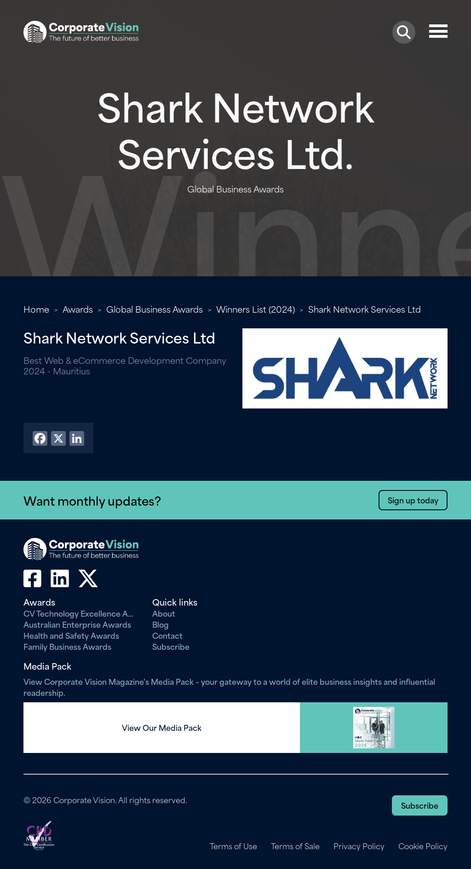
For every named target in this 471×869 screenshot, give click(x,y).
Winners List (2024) (255, 308)
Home (36, 308)
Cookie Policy (423, 846)
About (163, 612)
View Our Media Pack (161, 727)
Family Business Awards (67, 646)
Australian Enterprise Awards (77, 624)
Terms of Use (233, 846)
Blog (160, 624)
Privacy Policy (359, 846)
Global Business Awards (154, 308)
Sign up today (413, 500)
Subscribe (171, 646)
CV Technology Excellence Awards (80, 612)
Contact (167, 635)
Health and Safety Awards (71, 635)
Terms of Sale (295, 846)
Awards (78, 308)
